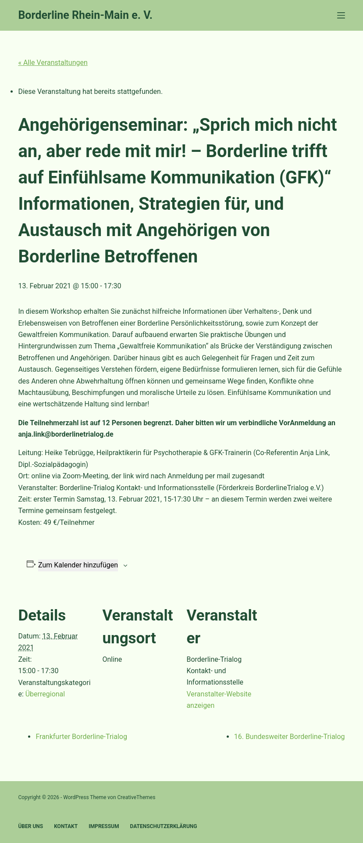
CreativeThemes (136, 797)
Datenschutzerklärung (163, 826)
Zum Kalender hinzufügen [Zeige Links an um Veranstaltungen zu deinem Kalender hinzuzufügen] (78, 565)
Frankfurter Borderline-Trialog (81, 736)
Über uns (30, 826)
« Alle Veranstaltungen (52, 62)
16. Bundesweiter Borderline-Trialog (289, 736)
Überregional (45, 694)
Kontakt (66, 826)
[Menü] (341, 15)
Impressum (104, 826)
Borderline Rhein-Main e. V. (85, 15)
